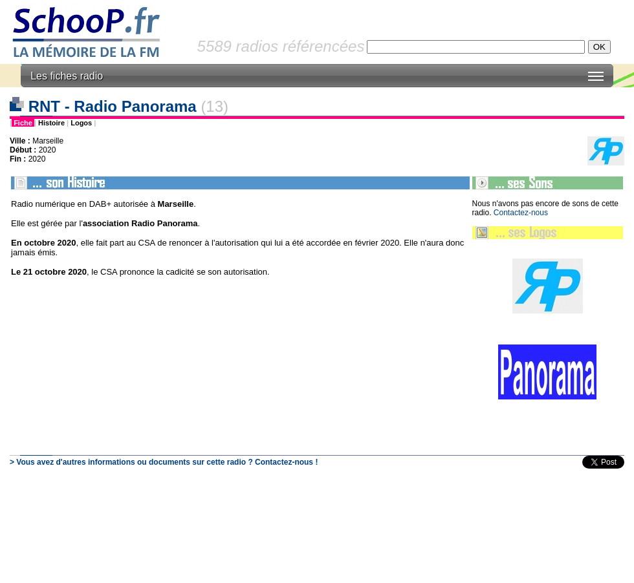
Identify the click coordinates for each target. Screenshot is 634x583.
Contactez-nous (521, 212)
